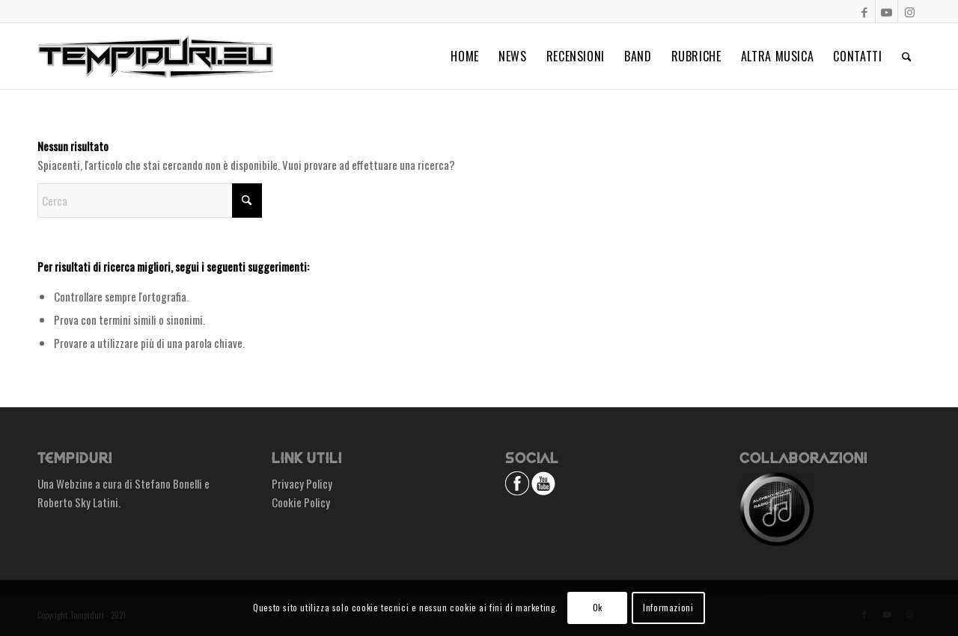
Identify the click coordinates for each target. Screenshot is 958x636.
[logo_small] (155, 56)
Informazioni (668, 607)
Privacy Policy (302, 483)
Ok (597, 607)
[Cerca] (906, 56)
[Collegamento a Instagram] (909, 11)
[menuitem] (465, 56)
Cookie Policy (301, 502)
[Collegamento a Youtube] (886, 11)
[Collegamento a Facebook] (864, 11)
